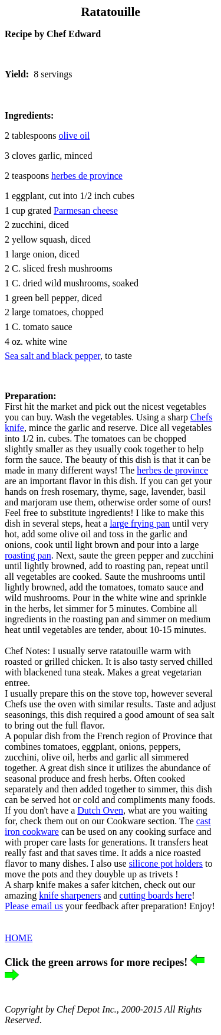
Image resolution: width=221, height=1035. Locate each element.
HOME (18, 938)
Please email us (34, 906)
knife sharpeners (70, 895)
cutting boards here (156, 895)
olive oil (74, 135)
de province (87, 176)
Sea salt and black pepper (52, 356)
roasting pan (28, 555)
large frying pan (140, 523)
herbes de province (172, 470)
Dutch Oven (100, 810)
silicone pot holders (166, 863)
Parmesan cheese (86, 210)
